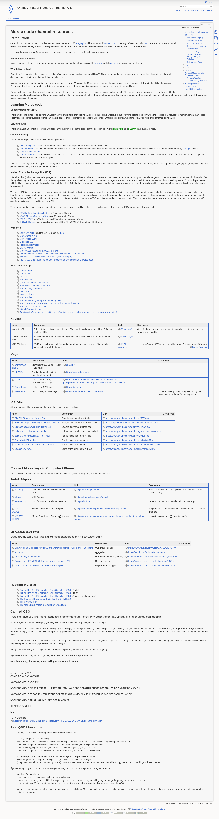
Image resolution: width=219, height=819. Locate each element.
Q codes (114, 63)
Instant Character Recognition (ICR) (194, 55)
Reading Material (192, 84)
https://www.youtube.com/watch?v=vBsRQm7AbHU (152, 556)
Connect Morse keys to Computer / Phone (194, 74)
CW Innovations (27, 154)
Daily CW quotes (28, 248)
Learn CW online (28, 233)
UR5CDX (19, 372)
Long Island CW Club (30, 151)
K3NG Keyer (127, 336)
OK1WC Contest (27, 222)
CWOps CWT (26, 219)
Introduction (189, 35)
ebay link (70, 365)
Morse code (109, 43)
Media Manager (197, 10)
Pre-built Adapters (194, 78)
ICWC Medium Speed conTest (34, 216)
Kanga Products (199, 347)
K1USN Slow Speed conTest (33, 213)
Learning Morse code (193, 43)
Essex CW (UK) (27, 145)
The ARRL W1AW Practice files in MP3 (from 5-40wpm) (46, 257)
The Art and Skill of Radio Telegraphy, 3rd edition (43, 605)
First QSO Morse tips (193, 89)
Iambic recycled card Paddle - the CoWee (34, 444)
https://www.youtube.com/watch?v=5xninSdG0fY (151, 561)
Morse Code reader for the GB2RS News (39, 251)
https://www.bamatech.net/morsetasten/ (84, 391)
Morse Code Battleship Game (34, 306)
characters (118, 129)
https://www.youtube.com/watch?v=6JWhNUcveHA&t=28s (133, 444)
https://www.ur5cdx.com (77, 372)
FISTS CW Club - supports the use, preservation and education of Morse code (56, 260)
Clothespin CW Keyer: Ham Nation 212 (33, 427)
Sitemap (209, 10)
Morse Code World (28, 239)
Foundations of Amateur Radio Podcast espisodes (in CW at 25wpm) (52, 253)
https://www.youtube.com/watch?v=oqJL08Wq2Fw (129, 440)
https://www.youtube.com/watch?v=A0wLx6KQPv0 (152, 548)
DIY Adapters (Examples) (197, 81)
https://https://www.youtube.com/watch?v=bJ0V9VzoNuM (132, 422)
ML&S (17, 379)
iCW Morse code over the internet (36, 285)
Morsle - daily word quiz (31, 288)
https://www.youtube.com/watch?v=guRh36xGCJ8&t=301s (133, 431)
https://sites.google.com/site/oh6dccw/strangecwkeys (130, 449)
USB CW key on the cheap (27, 556)
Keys (187, 67)
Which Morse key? (194, 40)
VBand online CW (28, 294)
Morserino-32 (127, 329)
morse (16, 19)
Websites (190, 59)
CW (145, 43)
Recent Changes (182, 10)
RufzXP (23, 276)
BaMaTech (20, 391)
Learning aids (192, 49)
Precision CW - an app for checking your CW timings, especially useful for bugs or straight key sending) (68, 312)
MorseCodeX (26, 297)
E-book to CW (26, 242)
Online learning (193, 52)
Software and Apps (194, 62)
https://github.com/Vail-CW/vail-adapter (146, 552)
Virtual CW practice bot (31, 309)
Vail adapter (20, 489)
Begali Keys (20, 387)
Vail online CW (27, 291)
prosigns (98, 63)
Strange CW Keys (23, 449)
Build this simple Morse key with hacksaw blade (37, 422)
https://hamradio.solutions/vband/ (92, 497)
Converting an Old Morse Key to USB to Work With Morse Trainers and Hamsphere (54, 548)
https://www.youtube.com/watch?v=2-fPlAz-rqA (128, 427)
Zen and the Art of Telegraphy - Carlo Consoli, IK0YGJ (45, 590)
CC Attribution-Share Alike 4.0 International (148, 809)
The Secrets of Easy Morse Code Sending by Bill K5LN (46, 599)
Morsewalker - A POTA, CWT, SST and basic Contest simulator (49, 303)
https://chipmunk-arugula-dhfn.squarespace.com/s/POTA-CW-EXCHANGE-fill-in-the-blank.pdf (57, 721)
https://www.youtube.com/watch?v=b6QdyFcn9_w (151, 565)
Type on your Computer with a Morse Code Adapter (39, 565)
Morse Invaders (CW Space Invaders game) (40, 300)
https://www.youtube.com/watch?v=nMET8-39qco (129, 418)
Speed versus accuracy (196, 46)
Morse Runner (26, 279)
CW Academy (26, 148)
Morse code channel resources (195, 32)
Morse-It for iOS (27, 270)
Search (211, 6)
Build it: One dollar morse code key (31, 431)
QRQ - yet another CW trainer (34, 282)
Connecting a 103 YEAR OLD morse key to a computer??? (42, 561)
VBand (18, 497)
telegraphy (80, 43)
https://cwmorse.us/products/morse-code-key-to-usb (101, 509)
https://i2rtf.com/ (73, 387)
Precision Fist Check (29, 245)
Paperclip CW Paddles (25, 440)
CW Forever (25, 273)
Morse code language (195, 38)
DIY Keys (188, 70)
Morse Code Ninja (28, 236)
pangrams (133, 129)
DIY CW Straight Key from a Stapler (31, 418)
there (62, 233)
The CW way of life (29, 602)
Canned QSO (190, 86)
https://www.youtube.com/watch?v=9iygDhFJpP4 (129, 436)
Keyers (187, 65)
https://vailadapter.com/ (88, 489)
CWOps (186, 148)
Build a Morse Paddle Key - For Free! (32, 436)
